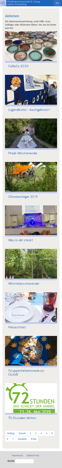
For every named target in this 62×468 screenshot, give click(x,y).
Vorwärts (22, 439)
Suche (10, 461)
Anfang (10, 433)
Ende (33, 439)
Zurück (22, 433)
